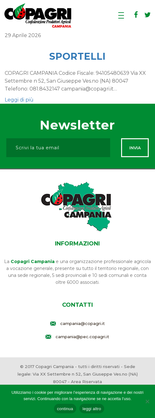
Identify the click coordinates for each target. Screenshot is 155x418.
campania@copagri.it (82, 323)
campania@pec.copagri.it (82, 336)
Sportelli (77, 56)
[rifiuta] (147, 401)
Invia (135, 147)
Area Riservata (86, 381)
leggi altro (92, 408)
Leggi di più (19, 100)
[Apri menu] (121, 16)
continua (65, 408)
